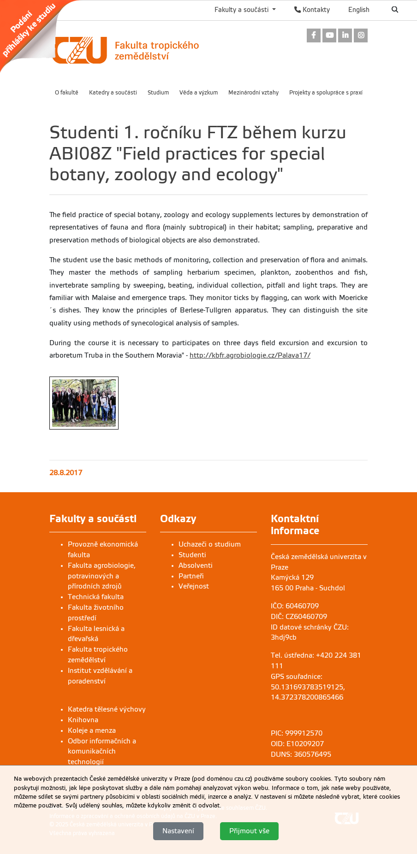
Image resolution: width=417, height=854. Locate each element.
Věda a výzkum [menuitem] (198, 92)
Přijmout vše (249, 831)
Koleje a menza (92, 730)
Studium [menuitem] (158, 92)
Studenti (192, 555)
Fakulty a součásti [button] (242, 9)
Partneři (191, 576)
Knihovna (83, 720)
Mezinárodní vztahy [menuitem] (253, 92)
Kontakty (312, 9)
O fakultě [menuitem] (66, 92)
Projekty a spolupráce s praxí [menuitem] (326, 92)
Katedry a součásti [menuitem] (113, 92)
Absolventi (196, 565)
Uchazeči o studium (210, 544)
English (358, 9)
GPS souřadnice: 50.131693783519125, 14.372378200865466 (308, 687)
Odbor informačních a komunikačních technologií (102, 751)
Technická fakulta (96, 597)
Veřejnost (194, 586)
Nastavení (178, 831)
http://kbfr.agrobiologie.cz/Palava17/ (250, 355)
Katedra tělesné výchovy (107, 709)
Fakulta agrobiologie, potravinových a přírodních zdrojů (102, 576)
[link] (45, 36)
